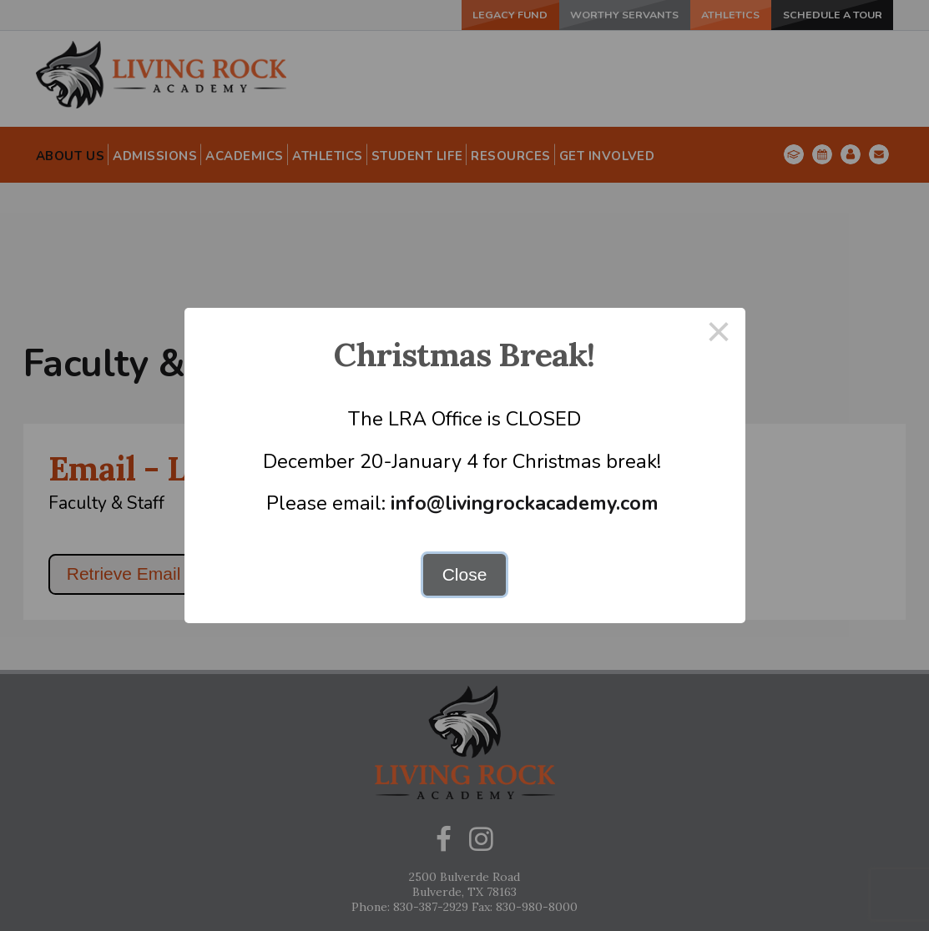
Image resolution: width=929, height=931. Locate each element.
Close (464, 574)
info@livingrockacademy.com (525, 503)
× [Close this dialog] (718, 334)
